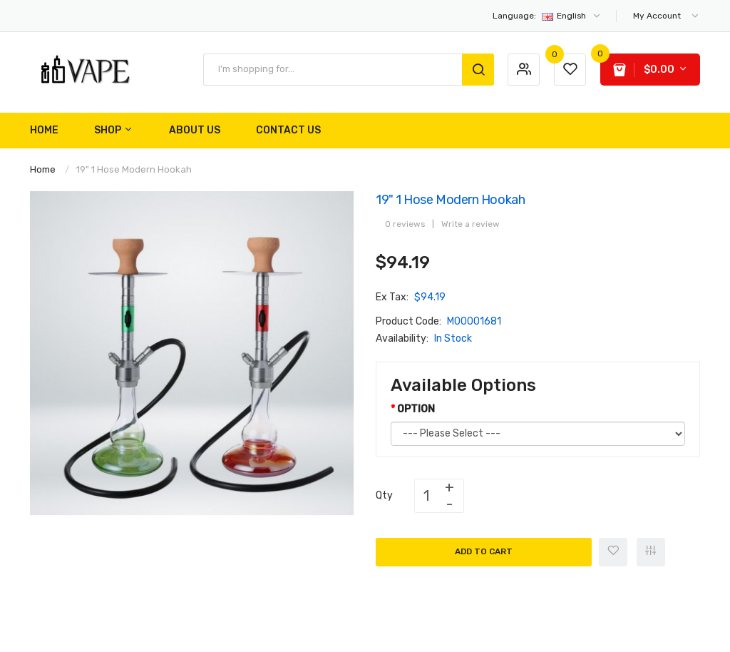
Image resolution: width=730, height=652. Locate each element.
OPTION (416, 409)
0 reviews (405, 224)
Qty (384, 495)
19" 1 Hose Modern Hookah (134, 169)
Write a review (470, 224)
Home (43, 169)
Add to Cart (484, 551)
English (547, 16)
